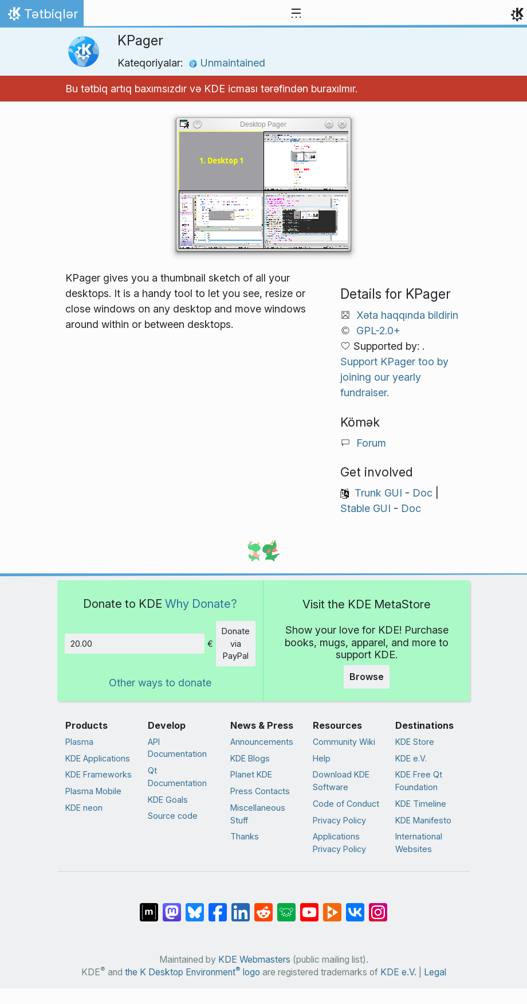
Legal (435, 972)
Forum (371, 443)
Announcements (261, 742)
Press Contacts (260, 791)
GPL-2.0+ (378, 331)
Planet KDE (251, 774)
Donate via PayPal (236, 643)
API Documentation (177, 748)
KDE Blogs (250, 758)
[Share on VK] (355, 906)
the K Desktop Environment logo (192, 972)
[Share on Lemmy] (286, 906)
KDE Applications (97, 758)
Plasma (79, 742)
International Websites (418, 842)
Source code (173, 816)
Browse (366, 676)
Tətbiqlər (41, 17)
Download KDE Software (341, 780)
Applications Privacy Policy (339, 842)
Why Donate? (201, 603)
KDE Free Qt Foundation (418, 780)
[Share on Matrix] (149, 906)
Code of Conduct (346, 803)
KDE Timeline (420, 803)
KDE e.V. (411, 758)
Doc (422, 493)
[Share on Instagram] (378, 906)
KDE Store (414, 742)
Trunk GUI (378, 493)
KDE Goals (168, 799)
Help (322, 758)
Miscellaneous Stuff (257, 814)
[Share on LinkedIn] (240, 906)
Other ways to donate (160, 683)
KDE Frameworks (98, 774)
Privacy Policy (339, 820)
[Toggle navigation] (296, 14)
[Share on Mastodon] (172, 906)
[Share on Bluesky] (195, 906)
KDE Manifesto (423, 820)
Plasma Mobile (93, 791)
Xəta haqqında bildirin (407, 315)
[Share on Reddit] (263, 906)
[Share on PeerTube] (332, 906)
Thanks (244, 836)
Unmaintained (226, 63)
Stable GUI (365, 508)
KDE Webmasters (254, 959)
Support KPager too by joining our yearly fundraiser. (394, 377)
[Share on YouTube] (309, 906)
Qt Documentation (177, 776)
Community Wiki (344, 742)
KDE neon (84, 807)
